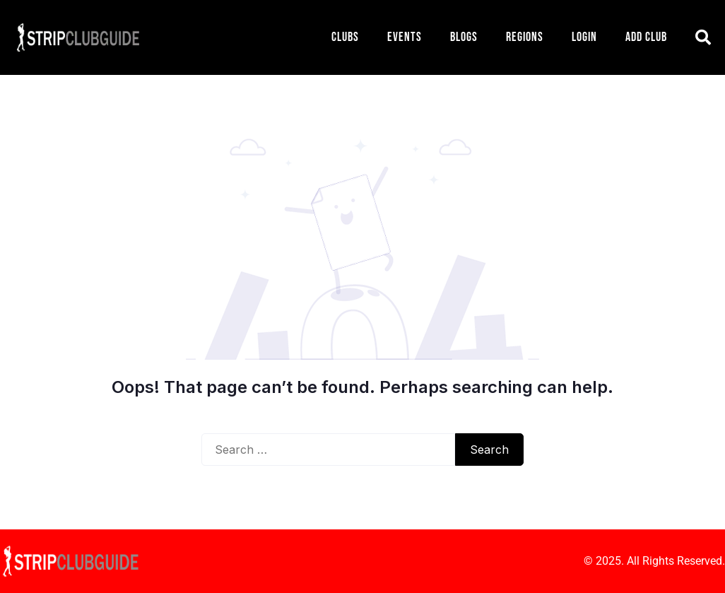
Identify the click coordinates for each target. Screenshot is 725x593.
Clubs (345, 37)
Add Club (646, 37)
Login (584, 37)
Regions (524, 37)
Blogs (464, 37)
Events (404, 37)
